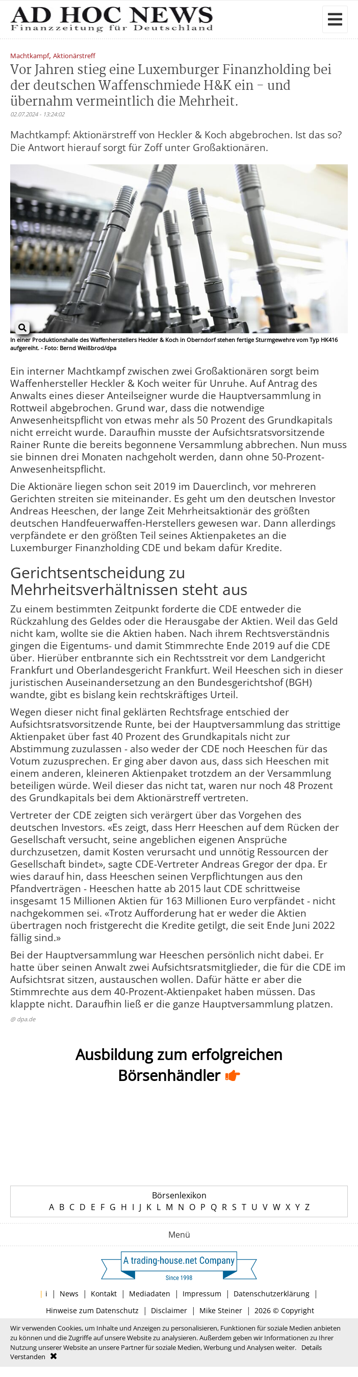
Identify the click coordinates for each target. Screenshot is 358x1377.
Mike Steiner (220, 1310)
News (69, 1293)
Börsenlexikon (179, 1195)
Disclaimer (169, 1310)
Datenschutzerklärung (272, 1293)
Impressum (202, 1293)
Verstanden (27, 1356)
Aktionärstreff (74, 56)
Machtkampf (29, 56)
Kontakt (104, 1293)
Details (311, 1347)
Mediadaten (149, 1293)
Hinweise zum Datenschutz (92, 1310)
